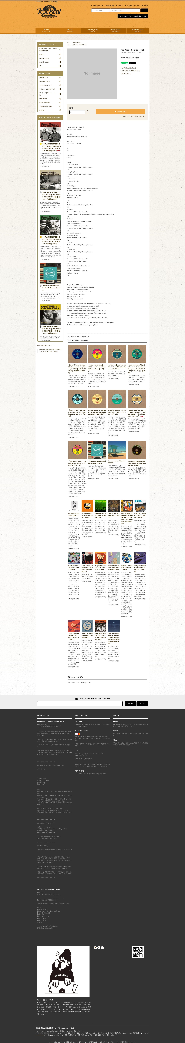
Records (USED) (138, 31)
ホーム (69, 42)
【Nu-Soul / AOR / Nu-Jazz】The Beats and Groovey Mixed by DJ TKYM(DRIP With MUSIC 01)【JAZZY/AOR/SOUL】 (77, 369)
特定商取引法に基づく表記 (138, 116)
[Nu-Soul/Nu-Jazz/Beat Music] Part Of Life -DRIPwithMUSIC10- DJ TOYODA (137, 463)
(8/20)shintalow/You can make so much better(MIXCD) (113, 567)
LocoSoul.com (40, 1035)
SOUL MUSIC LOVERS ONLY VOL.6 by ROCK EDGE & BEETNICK (100, 636)
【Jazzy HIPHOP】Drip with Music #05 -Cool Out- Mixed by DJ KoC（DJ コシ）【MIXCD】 (77, 413)
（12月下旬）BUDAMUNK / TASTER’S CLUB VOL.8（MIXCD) (73, 636)
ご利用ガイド (96, 5)
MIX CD (46, 31)
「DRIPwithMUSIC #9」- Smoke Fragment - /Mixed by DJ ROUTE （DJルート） (77, 463)
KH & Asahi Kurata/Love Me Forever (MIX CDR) (100, 515)
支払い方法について (59, 1042)
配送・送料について (71, 1042)
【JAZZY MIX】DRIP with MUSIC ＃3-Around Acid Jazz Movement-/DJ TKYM (117, 367)
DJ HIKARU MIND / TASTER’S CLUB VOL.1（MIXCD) (87, 515)
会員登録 (129, 5)
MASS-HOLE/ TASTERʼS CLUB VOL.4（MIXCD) (74, 567)
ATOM (134, 1042)
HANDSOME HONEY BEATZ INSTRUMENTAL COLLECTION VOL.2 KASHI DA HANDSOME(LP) (127, 518)
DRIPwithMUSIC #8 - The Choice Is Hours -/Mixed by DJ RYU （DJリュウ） (117, 412)
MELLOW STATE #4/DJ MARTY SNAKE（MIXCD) (140, 515)
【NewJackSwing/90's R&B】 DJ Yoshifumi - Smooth (97, 462)
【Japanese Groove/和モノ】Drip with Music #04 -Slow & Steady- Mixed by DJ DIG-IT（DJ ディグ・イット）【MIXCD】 (137, 369)
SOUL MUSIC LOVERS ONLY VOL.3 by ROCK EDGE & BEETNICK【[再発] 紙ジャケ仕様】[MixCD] (51, 240)
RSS (130, 1042)
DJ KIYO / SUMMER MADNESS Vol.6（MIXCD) (126, 567)
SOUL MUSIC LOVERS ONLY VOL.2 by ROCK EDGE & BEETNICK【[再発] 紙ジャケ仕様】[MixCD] (51, 147)
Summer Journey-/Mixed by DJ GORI (116, 462)
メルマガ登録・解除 (108, 5)
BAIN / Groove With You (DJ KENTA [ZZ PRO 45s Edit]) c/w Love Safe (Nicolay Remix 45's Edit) (114, 638)
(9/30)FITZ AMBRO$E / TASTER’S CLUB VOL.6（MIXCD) (140, 568)
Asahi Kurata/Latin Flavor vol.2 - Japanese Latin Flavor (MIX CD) (87, 568)
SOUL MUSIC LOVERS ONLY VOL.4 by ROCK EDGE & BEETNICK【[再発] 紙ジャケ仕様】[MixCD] (51, 330)
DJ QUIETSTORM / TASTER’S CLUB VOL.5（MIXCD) (100, 567)
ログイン (137, 5)
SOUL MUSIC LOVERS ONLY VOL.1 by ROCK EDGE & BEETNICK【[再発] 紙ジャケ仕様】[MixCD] (51, 196)
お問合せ (146, 5)
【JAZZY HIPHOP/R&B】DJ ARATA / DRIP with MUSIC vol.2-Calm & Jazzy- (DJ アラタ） (97, 368)
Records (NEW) (92, 31)
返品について (126, 116)
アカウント (121, 5)
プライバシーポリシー (109, 1042)
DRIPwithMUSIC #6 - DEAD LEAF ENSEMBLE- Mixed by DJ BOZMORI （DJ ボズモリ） (97, 412)
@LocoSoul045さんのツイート (46, 345)
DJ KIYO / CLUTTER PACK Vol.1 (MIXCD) (114, 515)
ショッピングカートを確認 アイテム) (132, 16)
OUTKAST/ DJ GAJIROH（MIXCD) (73, 514)
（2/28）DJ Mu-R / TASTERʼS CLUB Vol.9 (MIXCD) (87, 635)
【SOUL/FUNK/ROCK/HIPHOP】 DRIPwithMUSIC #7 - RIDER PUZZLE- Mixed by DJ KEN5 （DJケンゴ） (137, 413)
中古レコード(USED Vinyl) (79, 45)
